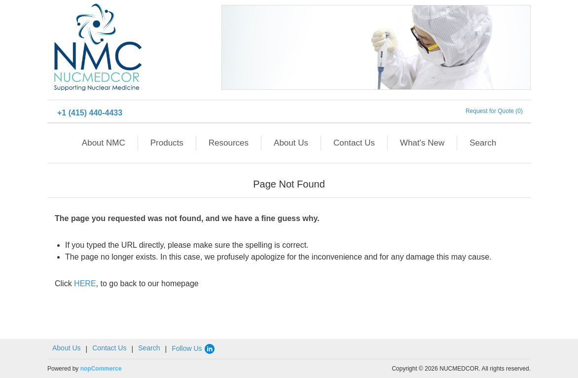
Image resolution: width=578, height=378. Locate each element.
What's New (422, 143)
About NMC (103, 143)
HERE (85, 283)
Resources (229, 143)
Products (166, 143)
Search (483, 143)
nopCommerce (101, 368)
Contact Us (354, 143)
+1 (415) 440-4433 (89, 113)
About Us (291, 143)
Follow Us (194, 348)
